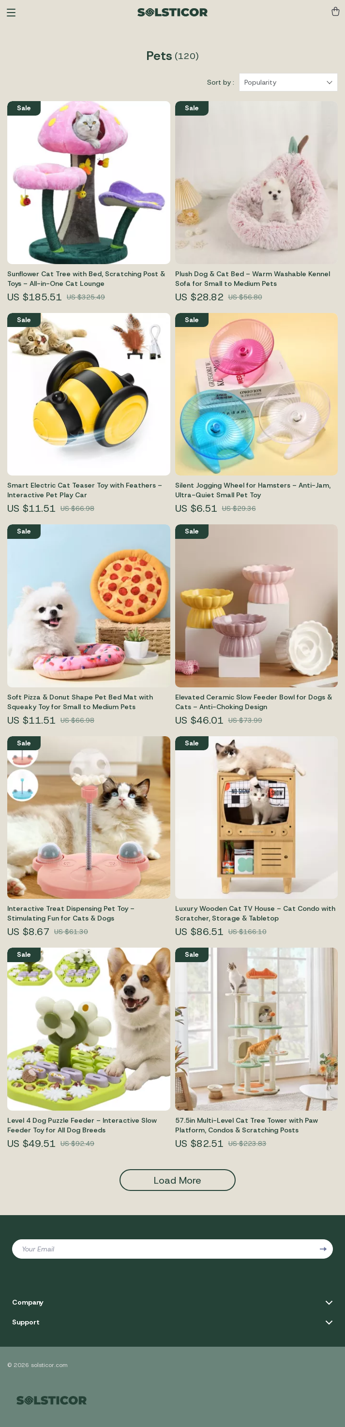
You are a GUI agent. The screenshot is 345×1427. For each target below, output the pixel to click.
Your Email (38, 1249)
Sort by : (220, 82)
